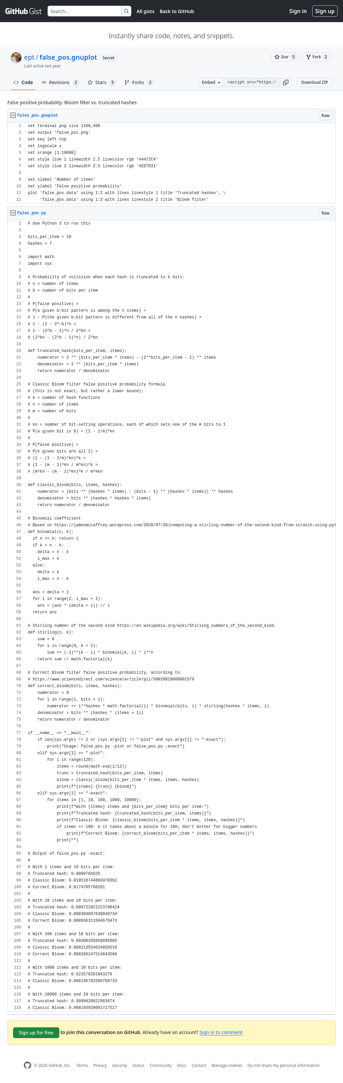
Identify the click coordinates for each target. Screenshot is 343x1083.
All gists (145, 11)
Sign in (298, 11)
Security (119, 1065)
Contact (199, 1065)
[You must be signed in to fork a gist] (317, 57)
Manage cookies (226, 1065)
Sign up (325, 11)
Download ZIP (314, 82)
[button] (285, 82)
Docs (181, 1065)
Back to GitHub (177, 11)
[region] (171, 163)
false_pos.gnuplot (68, 57)
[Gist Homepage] (23, 11)
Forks (139, 82)
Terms (82, 1065)
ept (29, 57)
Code (23, 82)
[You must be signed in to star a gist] (285, 57)
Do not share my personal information (284, 1065)
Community (161, 1065)
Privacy (100, 1065)
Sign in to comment (221, 1032)
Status (138, 1065)
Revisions (60, 82)
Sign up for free (36, 1032)
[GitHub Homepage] (27, 1065)
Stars (101, 82)
